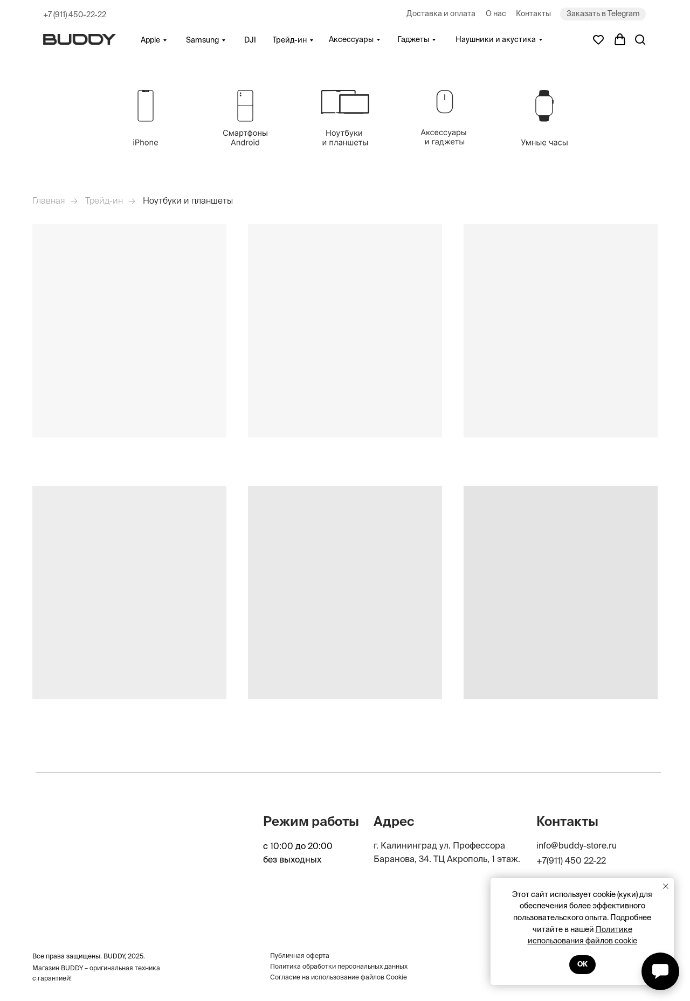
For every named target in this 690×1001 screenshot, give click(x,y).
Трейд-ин (104, 200)
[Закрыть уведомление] (665, 886)
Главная (48, 200)
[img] (145, 118)
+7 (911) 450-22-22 (74, 14)
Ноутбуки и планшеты (188, 200)
